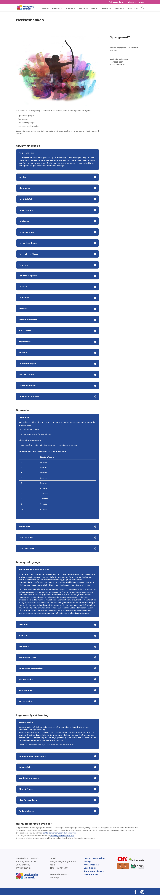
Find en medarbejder (94, 858)
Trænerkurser (91, 874)
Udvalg (87, 861)
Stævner (69, 8)
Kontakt (141, 2)
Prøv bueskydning (116, 2)
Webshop (132, 2)
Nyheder (45, 8)
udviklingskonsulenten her (62, 835)
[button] (142, 8)
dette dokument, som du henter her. (59, 833)
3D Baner (118, 8)
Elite (93, 8)
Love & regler (90, 868)
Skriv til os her (117, 64)
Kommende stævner (94, 871)
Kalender (56, 8)
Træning (104, 8)
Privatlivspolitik (91, 865)
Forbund (131, 8)
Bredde (82, 8)
